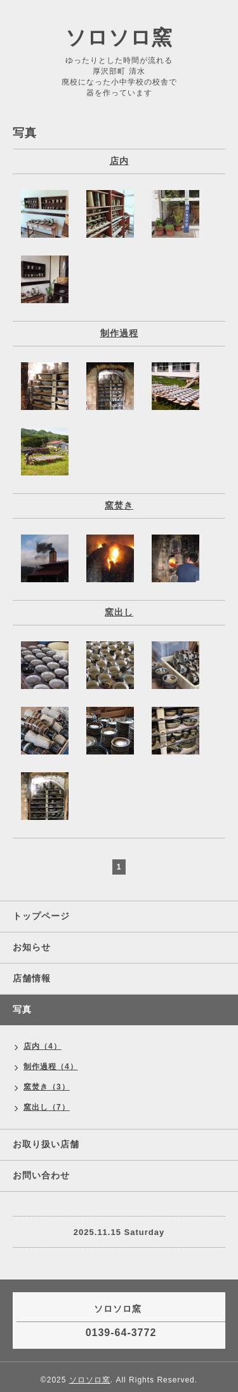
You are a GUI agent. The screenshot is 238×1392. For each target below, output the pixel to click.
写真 (22, 1009)
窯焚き (119, 505)
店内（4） (42, 1046)
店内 (119, 161)
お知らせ (32, 947)
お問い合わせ (41, 1175)
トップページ (41, 916)
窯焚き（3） (46, 1086)
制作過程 (119, 333)
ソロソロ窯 (119, 37)
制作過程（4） (50, 1066)
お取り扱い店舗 (46, 1144)
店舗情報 (32, 978)
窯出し (119, 612)
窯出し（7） (46, 1107)
